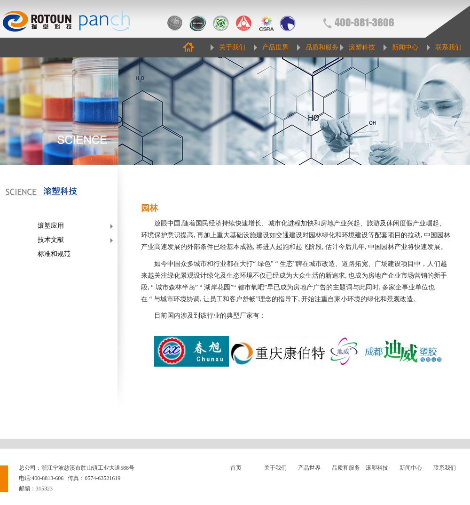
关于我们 (232, 47)
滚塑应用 (51, 225)
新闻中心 (405, 47)
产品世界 (275, 47)
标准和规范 (54, 253)
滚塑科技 (362, 47)
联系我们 (448, 47)
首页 (236, 468)
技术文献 (51, 239)
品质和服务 (322, 47)
